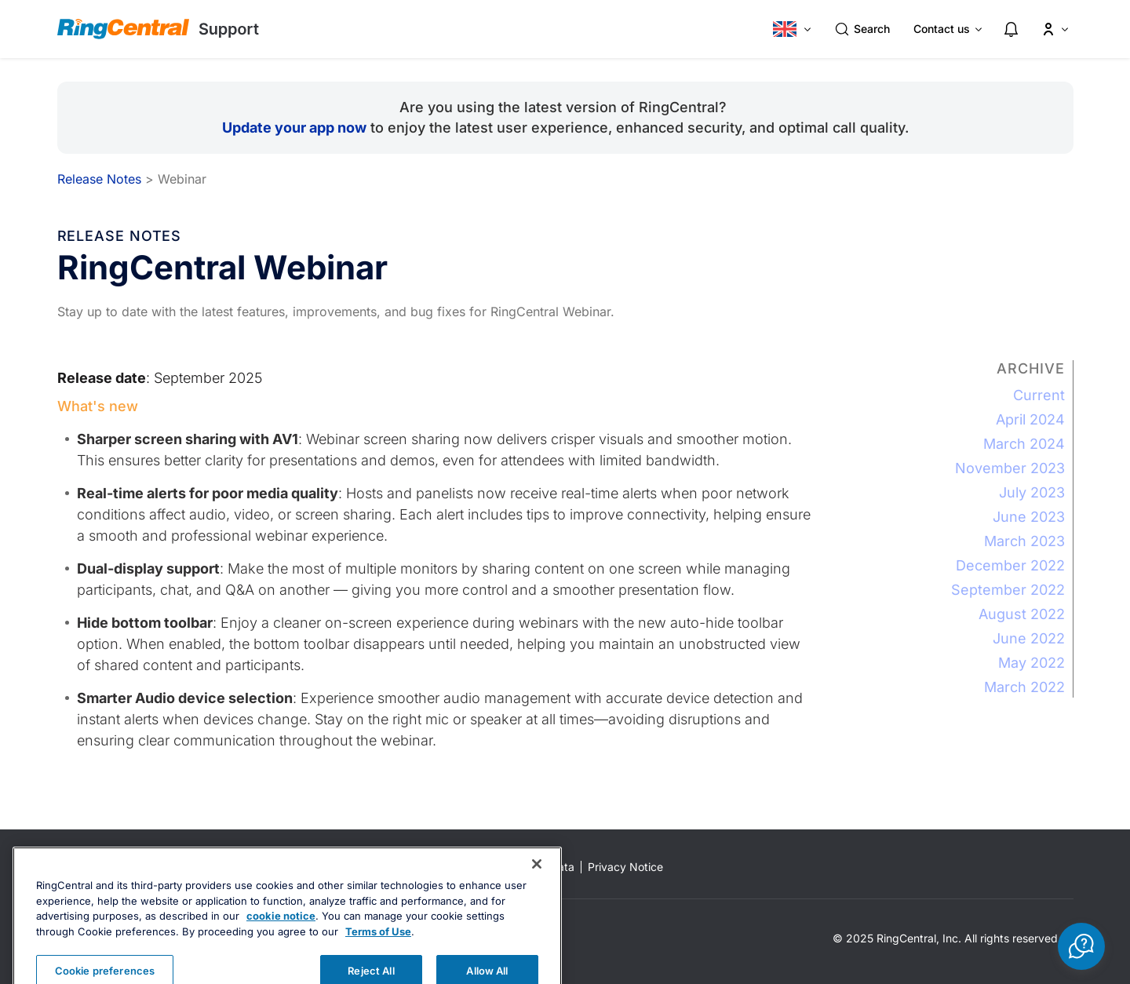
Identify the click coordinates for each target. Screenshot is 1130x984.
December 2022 (1010, 565)
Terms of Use (378, 956)
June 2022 (1029, 638)
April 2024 (1030, 419)
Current (1039, 395)
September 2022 (1008, 589)
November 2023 (1010, 468)
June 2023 (1029, 516)
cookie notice (280, 941)
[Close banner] (536, 889)
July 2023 (1032, 492)
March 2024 (1024, 444)
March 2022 (1024, 687)
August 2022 (1022, 614)
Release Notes (99, 179)
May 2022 (1031, 662)
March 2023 (1024, 541)
